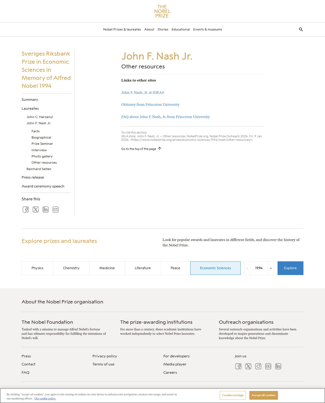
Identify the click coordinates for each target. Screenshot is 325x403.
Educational (181, 29)
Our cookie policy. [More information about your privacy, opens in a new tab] (45, 398)
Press (26, 356)
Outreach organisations (246, 322)
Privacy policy (104, 356)
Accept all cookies (263, 395)
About (149, 29)
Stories (163, 29)
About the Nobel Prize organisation (62, 302)
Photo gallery (42, 156)
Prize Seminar (42, 144)
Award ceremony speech (43, 186)
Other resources (44, 162)
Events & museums (207, 29)
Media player (175, 364)
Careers (170, 372)
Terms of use (103, 364)
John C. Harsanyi (40, 117)
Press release (33, 177)
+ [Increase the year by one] (271, 268)
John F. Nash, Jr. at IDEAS (142, 92)
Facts (36, 131)
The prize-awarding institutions (156, 322)
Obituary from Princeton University (150, 104)
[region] (162, 395)
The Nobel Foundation (47, 322)
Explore (290, 268)
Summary (30, 99)
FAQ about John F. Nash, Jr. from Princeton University (165, 116)
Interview (39, 150)
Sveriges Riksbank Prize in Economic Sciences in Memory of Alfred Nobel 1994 (46, 69)
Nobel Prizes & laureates (122, 29)
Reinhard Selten (39, 169)
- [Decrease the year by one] (247, 268)
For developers (176, 356)
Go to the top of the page (138, 149)
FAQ (25, 372)
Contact (28, 364)
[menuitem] (122, 29)
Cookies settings (233, 395)
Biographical (41, 137)
